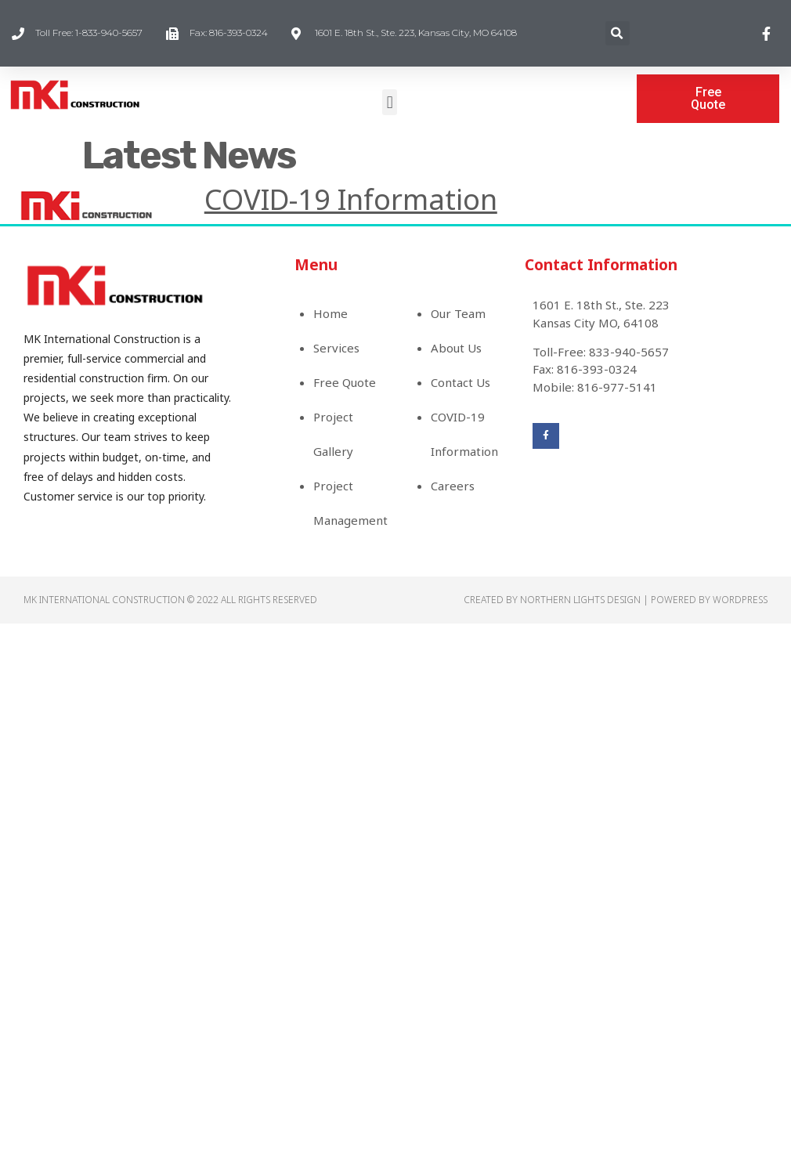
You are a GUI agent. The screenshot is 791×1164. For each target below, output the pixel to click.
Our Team (458, 313)
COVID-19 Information (350, 199)
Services (336, 348)
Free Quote (344, 382)
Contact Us (460, 382)
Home (330, 313)
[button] (389, 102)
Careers (453, 485)
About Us (456, 348)
